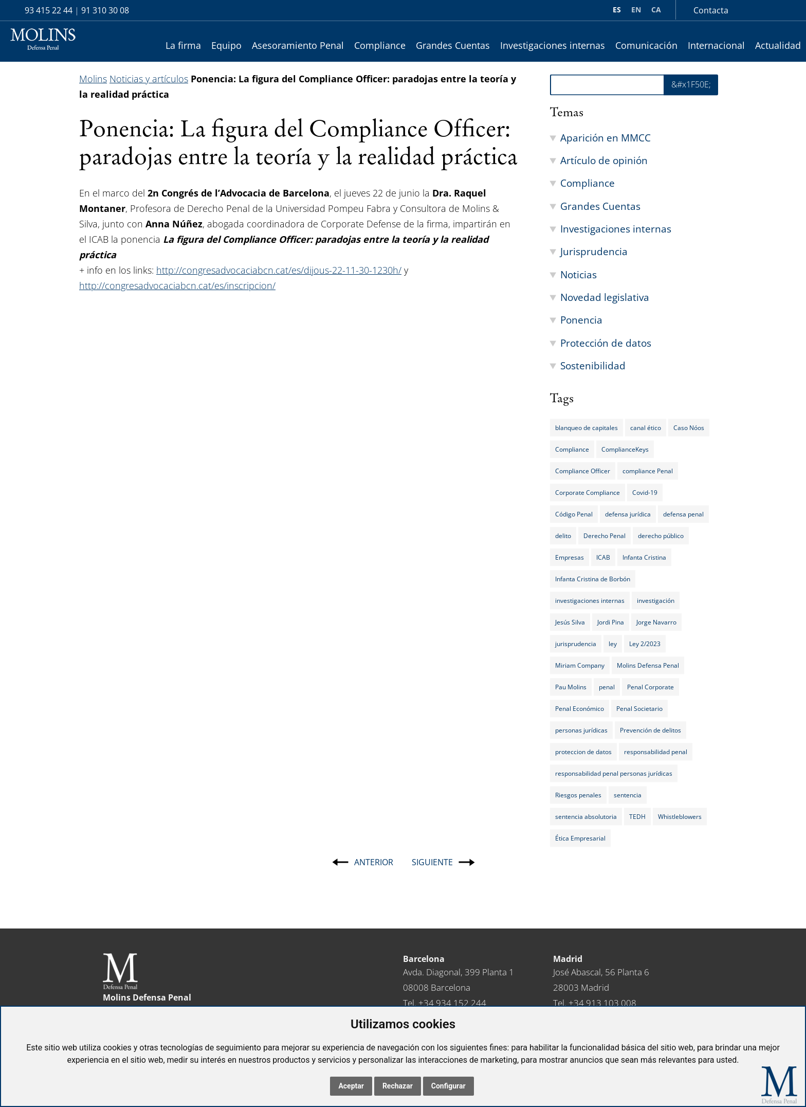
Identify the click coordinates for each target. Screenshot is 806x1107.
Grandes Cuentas (453, 45)
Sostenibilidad (593, 366)
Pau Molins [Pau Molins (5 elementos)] (571, 687)
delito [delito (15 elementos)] (563, 536)
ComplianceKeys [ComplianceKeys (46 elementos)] (625, 449)
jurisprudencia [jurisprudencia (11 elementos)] (575, 644)
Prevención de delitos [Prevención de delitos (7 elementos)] (650, 730)
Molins (93, 83)
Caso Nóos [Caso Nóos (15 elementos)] (688, 428)
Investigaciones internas (552, 45)
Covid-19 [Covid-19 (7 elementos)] (644, 493)
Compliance (380, 45)
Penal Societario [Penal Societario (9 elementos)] (639, 709)
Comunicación (646, 45)
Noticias (578, 274)
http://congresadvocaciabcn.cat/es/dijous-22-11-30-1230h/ (278, 275)
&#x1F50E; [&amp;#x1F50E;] (691, 85)
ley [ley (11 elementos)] (613, 644)
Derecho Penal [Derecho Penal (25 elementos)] (604, 536)
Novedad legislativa (604, 298)
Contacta (710, 10)
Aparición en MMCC (605, 138)
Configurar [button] (448, 1086)
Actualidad (778, 45)
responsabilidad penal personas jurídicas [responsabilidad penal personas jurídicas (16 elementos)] (613, 774)
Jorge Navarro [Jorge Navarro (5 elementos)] (656, 622)
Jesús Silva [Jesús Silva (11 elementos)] (570, 622)
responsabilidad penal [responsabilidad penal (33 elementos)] (655, 752)
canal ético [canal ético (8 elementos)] (645, 428)
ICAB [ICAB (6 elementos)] (603, 558)
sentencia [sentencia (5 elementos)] (628, 795)
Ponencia (581, 320)
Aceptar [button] (351, 1086)
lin (767, 10)
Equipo (226, 45)
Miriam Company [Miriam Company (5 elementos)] (579, 666)
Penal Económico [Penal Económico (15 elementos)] (579, 709)
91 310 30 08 (105, 10)
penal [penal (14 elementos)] (607, 687)
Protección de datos (605, 343)
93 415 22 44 (48, 10)
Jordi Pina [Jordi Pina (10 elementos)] (610, 622)
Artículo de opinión (604, 160)
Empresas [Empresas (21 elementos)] (569, 558)
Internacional (716, 45)
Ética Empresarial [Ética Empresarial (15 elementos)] (580, 838)
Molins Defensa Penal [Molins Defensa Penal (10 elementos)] (648, 666)
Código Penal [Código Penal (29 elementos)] (574, 514)
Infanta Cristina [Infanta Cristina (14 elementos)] (644, 558)
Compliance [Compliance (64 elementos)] (572, 449)
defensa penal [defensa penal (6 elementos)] (683, 514)
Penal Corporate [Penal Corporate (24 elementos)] (650, 687)
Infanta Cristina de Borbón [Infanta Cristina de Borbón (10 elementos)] (592, 579)
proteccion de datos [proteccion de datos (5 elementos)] (583, 752)
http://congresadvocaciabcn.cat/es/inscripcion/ (177, 290)
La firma (183, 45)
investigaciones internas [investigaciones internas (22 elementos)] (590, 601)
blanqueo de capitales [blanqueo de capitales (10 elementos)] (586, 428)
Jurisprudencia (594, 252)
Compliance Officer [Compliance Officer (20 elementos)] (582, 471)
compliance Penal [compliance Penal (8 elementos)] (647, 471)
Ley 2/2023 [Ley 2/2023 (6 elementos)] (645, 644)
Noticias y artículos (148, 83)
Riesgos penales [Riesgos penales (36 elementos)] (578, 795)
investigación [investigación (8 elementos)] (655, 601)
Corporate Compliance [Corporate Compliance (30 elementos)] (587, 493)
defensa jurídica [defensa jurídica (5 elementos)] (628, 514)
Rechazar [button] (397, 1086)
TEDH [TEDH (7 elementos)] (637, 817)
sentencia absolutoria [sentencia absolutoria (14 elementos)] (586, 817)
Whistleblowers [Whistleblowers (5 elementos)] (680, 817)
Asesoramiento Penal (298, 45)
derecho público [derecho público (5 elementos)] (661, 536)
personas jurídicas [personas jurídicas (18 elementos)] (581, 730)
